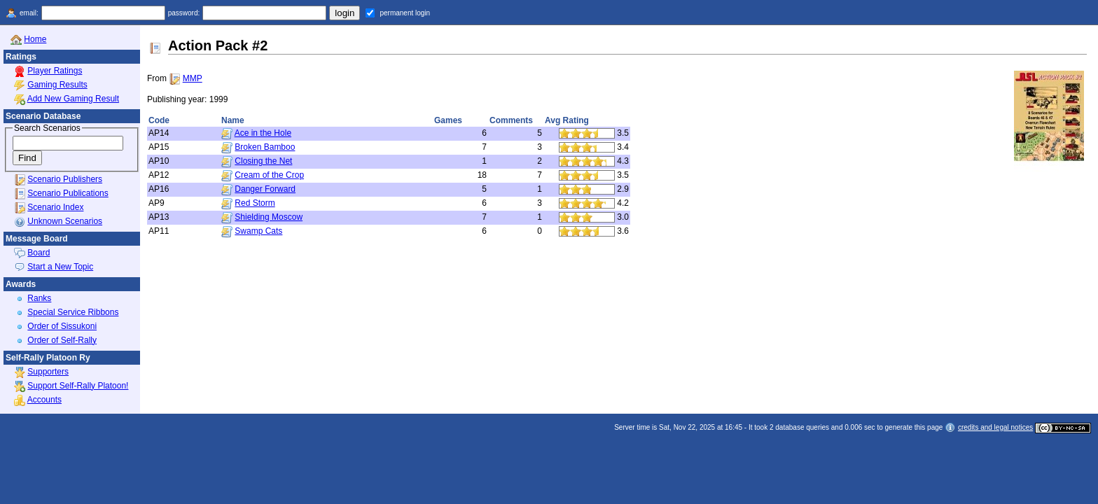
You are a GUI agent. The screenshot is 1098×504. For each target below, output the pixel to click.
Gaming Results (57, 85)
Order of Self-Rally (62, 340)
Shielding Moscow (269, 217)
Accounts (44, 400)
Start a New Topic (60, 267)
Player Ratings (54, 71)
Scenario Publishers (64, 179)
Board (38, 253)
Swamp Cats (258, 231)
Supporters (48, 372)
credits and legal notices (995, 427)
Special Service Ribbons (72, 312)
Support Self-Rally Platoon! (77, 386)
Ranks (39, 298)
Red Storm (254, 203)
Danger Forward (265, 189)
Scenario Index (55, 207)
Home (35, 39)
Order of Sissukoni (62, 326)
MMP (192, 78)
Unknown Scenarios (64, 221)
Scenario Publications (67, 193)
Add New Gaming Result (73, 99)
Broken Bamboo (265, 147)
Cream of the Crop (269, 175)
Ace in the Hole (263, 133)
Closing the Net (263, 161)
